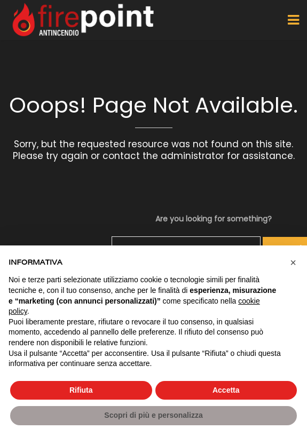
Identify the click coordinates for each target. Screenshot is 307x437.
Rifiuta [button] (81, 390)
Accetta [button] (226, 390)
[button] (293, 262)
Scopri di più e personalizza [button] (153, 415)
